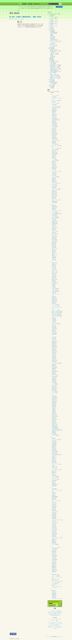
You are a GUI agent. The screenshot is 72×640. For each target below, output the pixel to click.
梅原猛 (53, 180)
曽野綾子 (53, 276)
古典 (51, 44)
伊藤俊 (53, 161)
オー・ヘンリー (54, 95)
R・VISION (54, 126)
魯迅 (52, 585)
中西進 (53, 420)
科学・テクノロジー (52, 25)
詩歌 (51, 34)
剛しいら (53, 235)
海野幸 (53, 179)
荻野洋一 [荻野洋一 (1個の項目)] (59, 615)
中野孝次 (53, 413)
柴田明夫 (53, 296)
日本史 (51, 86)
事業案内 (25, 3)
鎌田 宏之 (53, 242)
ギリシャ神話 (54, 216)
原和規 (53, 460)
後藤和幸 (53, 208)
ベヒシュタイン (54, 477)
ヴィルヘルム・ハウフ (56, 171)
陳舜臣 (53, 365)
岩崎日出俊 (54, 167)
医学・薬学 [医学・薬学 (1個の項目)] (52, 624)
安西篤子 (53, 115)
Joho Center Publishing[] (56, 315)
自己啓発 (51, 51)
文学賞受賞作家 (53, 32)
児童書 (50, 58)
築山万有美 (54, 367)
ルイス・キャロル (55, 582)
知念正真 (53, 364)
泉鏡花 (53, 157)
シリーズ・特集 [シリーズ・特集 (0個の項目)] (55, 619)
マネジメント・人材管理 (54, 75)
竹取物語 (53, 352)
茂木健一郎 (54, 538)
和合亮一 (53, 591)
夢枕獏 (53, 564)
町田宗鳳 (53, 507)
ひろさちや (54, 468)
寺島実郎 (53, 379)
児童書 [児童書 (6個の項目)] (61, 623)
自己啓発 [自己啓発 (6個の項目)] (60, 627)
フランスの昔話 (54, 476)
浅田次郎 (53, 108)
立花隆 (53, 356)
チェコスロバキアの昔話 (56, 363)
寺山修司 (53, 382)
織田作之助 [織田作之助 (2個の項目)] (56, 615)
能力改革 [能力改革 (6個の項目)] (58, 627)
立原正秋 (53, 337)
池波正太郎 (54, 153)
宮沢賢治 (53, 395)
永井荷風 (53, 406)
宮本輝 (53, 492)
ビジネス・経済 (51, 72)
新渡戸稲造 (54, 425)
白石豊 (53, 318)
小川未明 (53, 96)
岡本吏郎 (53, 197)
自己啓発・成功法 (53, 49)
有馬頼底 (53, 142)
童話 (51, 59)
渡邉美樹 (53, 593)
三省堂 (53, 292)
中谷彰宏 (53, 412)
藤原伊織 (53, 443)
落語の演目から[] (55, 574)
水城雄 (53, 521)
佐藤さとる (54, 262)
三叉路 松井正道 (55, 291)
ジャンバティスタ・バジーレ (57, 307)
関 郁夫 (53, 331)
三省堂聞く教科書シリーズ (54, 71)
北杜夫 (53, 258)
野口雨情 (53, 432)
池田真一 (53, 150)
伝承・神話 (52, 36)
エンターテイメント (52, 19)
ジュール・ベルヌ (55, 309)
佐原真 (53, 285)
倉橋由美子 (54, 221)
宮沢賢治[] (53, 488)
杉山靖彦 (53, 327)
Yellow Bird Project (55, 107)
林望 (52, 457)
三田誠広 (53, 523)
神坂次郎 (53, 232)
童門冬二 (53, 387)
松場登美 (53, 514)
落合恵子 (53, 111)
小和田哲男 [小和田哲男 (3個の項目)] (54, 612)
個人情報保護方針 (54, 636)
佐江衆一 (53, 269)
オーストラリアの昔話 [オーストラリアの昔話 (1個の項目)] (50, 611)
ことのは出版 (18, 6)
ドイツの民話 (54, 383)
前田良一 (53, 502)
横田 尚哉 (53, 567)
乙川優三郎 (54, 123)
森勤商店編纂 (54, 496)
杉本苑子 (53, 326)
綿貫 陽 (53, 595)
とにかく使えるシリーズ (54, 68)
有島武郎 (53, 141)
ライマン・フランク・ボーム (57, 577)
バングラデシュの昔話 (56, 439)
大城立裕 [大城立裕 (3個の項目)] (49, 612)
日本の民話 (54, 428)
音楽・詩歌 (51, 47)
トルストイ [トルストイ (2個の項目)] (55, 611)
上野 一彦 (53, 175)
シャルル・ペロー (55, 306)
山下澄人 (53, 558)
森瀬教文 (53, 541)
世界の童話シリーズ (53, 67)
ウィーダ (53, 169)
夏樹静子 (53, 401)
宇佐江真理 (54, 118)
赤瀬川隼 (53, 122)
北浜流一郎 (54, 227)
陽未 (52, 465)
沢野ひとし (54, 270)
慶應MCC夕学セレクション (55, 69)
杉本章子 (53, 277)
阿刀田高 (53, 137)
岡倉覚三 (53, 191)
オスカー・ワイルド (55, 199)
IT (50, 73)
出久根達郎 (54, 376)
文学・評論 (51, 30)
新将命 (53, 136)
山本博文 (53, 562)
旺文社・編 (54, 186)
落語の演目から (54, 579)
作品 (20, 3)
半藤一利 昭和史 (53, 70)
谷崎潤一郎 (54, 360)
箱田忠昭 (53, 449)
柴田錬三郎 (54, 299)
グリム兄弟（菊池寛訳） (56, 213)
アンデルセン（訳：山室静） (57, 145)
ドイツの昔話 (54, 384)
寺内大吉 (53, 378)
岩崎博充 (53, 168)
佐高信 (53, 284)
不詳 (52, 473)
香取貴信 (53, 238)
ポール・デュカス (55, 479)
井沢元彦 (53, 154)
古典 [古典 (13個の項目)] (58, 624)
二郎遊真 (53, 320)
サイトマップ (60, 636)
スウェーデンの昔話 (55, 323)
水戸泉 (53, 525)
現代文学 (51, 31)
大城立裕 (53, 187)
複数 (52, 438)
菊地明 (53, 253)
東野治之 (53, 386)
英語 (51, 24)
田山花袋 (53, 361)
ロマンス (51, 46)
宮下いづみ (54, 529)
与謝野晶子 (54, 570)
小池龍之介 (54, 236)
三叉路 (53, 287)
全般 (51, 20)
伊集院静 (53, 110)
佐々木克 (53, 268)
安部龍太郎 (54, 138)
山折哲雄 (53, 556)
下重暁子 (53, 273)
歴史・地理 (51, 85)
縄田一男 (53, 421)
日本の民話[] (54, 397)
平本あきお (54, 466)
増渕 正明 (53, 506)
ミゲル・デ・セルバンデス (56, 519)
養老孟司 (53, 566)
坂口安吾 (53, 281)
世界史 (51, 87)
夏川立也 (53, 417)
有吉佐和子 (54, 114)
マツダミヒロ (54, 511)
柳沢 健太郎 (54, 555)
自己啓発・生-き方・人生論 (55, 50)
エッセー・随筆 (53, 45)
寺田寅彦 (53, 380)
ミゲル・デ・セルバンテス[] (57, 490)
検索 (60, 3)
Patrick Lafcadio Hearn (56, 454)
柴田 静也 (53, 297)
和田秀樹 (53, 597)
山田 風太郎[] (54, 548)
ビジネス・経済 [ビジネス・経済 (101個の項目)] (59, 619)
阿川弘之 (53, 130)
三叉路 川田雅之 (55, 288)
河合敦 (53, 250)
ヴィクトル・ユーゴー (56, 464)
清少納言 (53, 264)
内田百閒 (53, 178)
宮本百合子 (54, 533)
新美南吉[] (53, 398)
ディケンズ (54, 375)
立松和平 (53, 357)
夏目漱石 (53, 419)
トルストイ (54, 393)
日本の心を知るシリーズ (54, 66)
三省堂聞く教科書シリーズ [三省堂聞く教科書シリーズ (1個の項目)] (53, 623)
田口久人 (53, 348)
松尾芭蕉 (53, 510)
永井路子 (53, 404)
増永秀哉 (53, 504)
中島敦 (53, 409)
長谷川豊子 (54, 453)
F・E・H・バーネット (56, 106)
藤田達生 (53, 472)
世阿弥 (53, 265)
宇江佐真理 (54, 125)
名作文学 (51, 37)
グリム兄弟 (54, 212)
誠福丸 (53, 330)
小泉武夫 (53, 247)
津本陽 (53, 372)
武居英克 (53, 349)
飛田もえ (53, 390)
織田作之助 (54, 201)
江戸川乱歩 (54, 184)
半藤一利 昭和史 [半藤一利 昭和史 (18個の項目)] (55, 624)
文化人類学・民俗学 (53, 61)
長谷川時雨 (54, 450)
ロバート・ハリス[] (55, 575)
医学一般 (51, 80)
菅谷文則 (53, 266)
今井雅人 (53, 165)
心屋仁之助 (54, 239)
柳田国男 (53, 551)
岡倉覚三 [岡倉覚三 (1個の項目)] (57, 612)
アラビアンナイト (55, 140)
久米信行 (53, 220)
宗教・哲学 (52, 62)
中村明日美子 (54, 416)
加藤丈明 (53, 243)
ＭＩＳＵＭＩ (54, 522)
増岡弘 (53, 495)
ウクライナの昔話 (55, 176)
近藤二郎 (53, 251)
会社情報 (30, 3)
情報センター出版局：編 (56, 311)
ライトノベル (52, 18)
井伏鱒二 (53, 164)
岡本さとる (54, 195)
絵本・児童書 (51, 14)
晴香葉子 (53, 461)
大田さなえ (54, 190)
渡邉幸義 (53, 594)
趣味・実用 (51, 48)
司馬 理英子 (54, 300)
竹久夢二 (53, 353)
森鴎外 (53, 540)
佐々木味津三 (54, 283)
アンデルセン (54, 144)
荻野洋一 (53, 198)
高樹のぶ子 (54, 341)
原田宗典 (53, 445)
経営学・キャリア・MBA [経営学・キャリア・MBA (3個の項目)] (54, 627)
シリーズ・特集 (51, 63)
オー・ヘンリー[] (55, 103)
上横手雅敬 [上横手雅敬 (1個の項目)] (58, 611)
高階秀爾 (53, 342)
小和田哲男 (54, 202)
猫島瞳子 (53, 431)
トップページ (11, 10)
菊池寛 (53, 205)
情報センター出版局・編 (56, 312)
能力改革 (51, 57)
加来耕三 (53, 246)
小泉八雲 (53, 259)
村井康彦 (53, 534)
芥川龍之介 (54, 133)
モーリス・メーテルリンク (56, 537)
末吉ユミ (53, 324)
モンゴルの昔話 (54, 544)
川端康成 (53, 257)
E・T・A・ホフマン (55, 183)
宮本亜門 (53, 530)
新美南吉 (53, 423)
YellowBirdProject (55, 119)
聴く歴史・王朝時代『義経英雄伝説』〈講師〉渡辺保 (25, 17)
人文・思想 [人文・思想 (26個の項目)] (58, 623)
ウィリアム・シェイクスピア (57, 98)
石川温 (53, 156)
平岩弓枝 (53, 442)
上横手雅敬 (54, 182)
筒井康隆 (53, 368)
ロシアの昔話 (54, 583)
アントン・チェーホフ (56, 148)
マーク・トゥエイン (55, 500)
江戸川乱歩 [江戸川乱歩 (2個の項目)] (51, 615)
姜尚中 (53, 225)
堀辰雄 (53, 483)
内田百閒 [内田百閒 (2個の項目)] (61, 611)
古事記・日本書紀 (55, 217)
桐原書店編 (54, 223)
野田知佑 (53, 405)
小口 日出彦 (54, 240)
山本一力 (53, 549)
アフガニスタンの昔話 (56, 100)
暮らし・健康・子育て (53, 21)
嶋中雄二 (53, 303)
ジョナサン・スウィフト (56, 316)
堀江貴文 (53, 480)
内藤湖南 (53, 402)
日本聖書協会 (54, 427)
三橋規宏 (53, 526)
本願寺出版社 (54, 484)
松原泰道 (53, 515)
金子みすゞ (54, 254)
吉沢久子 (53, 552)
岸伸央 (53, 228)
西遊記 (53, 280)
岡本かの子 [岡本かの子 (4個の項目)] (60, 612)
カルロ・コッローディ (56, 210)
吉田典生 (53, 571)
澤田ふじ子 (54, 272)
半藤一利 (53, 462)
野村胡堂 (53, 434)
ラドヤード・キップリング (56, 581)
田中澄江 (53, 338)
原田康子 (53, 446)
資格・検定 (51, 81)
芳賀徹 (53, 447)
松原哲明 (53, 517)
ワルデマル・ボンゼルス (56, 598)
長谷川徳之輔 (54, 451)
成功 (51, 55)
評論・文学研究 (53, 33)
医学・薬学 (51, 79)
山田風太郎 (54, 559)
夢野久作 (53, 563)
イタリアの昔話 (54, 160)
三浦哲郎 (53, 518)
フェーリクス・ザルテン (56, 469)
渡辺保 (53, 590)
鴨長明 (53, 255)
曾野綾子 (53, 334)
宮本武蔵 (53, 532)
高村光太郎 (54, 346)
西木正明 (54, 424)
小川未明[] (53, 104)
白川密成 (53, 319)
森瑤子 (53, 499)
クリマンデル (54, 231)
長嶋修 (53, 410)
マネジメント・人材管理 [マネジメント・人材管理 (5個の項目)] (55, 620)
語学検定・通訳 (53, 82)
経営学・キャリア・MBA (54, 78)
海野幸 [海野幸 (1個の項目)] (53, 615)
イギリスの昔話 (54, 149)
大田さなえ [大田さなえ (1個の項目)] (52, 612)
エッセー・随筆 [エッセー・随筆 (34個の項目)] (51, 619)
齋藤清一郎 (54, 279)
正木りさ (53, 503)
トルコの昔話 (54, 391)
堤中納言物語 (54, 371)
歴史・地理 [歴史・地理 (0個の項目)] (49, 627)
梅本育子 (53, 121)
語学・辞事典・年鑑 (52, 23)
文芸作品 (51, 38)
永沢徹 (53, 408)
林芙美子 (53, 458)
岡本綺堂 (53, 194)
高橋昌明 (53, 345)
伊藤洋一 (53, 163)
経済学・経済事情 (53, 74)
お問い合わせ (37, 3)
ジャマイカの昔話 (55, 304)
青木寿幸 (53, 129)
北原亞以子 (54, 206)
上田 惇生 (53, 172)
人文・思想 (51, 60)
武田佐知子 (54, 350)
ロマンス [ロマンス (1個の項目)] (49, 623)
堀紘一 (53, 481)
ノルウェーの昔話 (55, 435)
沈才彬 (53, 322)
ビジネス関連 (52, 83)
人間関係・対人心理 (53, 54)
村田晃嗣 (53, 536)
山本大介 (53, 560)
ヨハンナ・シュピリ (55, 547)
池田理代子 (54, 152)
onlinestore (59, 6)
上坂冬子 (53, 209)
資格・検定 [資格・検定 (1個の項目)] (54, 628)
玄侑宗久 (53, 224)
